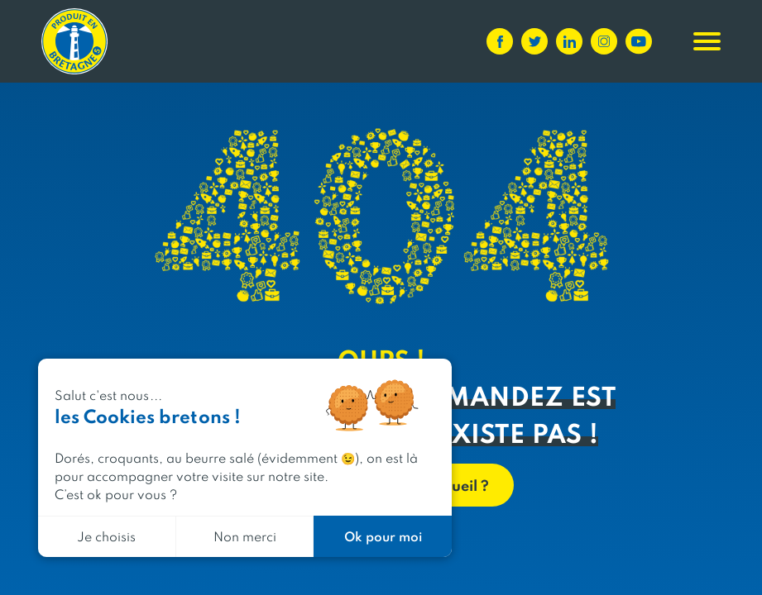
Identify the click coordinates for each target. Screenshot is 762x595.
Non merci (244, 536)
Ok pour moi (383, 536)
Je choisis (106, 536)
